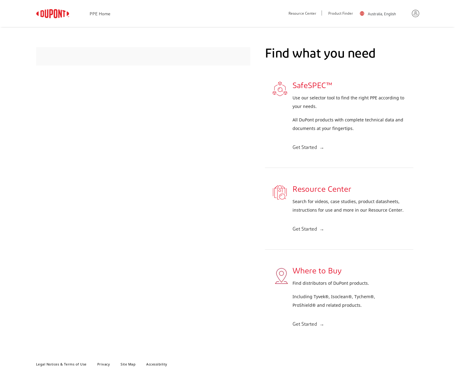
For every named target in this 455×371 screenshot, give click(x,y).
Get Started (305, 147)
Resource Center (302, 14)
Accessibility (156, 364)
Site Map (128, 364)
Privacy (103, 364)
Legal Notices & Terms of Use (61, 364)
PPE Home (100, 14)
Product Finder (340, 14)
